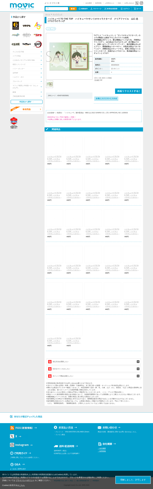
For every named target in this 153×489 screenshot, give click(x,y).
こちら (22, 485)
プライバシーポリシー (25, 480)
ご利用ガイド (109, 3)
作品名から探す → (26, 102)
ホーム (47, 14)
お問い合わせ (129, 3)
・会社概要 (102, 448)
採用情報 (98, 3)
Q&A (119, 3)
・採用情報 (102, 451)
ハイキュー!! (51, 29)
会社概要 (88, 3)
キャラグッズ (57, 14)
